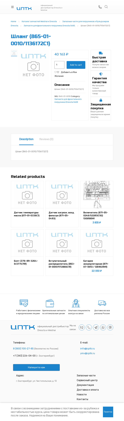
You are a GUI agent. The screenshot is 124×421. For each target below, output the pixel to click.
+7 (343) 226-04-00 (24, 355)
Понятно (108, 412)
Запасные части (86, 375)
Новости (82, 394)
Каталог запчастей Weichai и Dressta (39, 21)
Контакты (82, 399)
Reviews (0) (46, 139)
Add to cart (76, 65)
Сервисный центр (87, 380)
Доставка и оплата (88, 389)
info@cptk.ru (87, 348)
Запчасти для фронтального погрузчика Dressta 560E (49, 25)
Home (13, 21)
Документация (85, 385)
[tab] (26, 139)
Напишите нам (36, 367)
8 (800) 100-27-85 (23, 348)
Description (26, 139)
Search (106, 6)
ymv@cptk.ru (87, 353)
